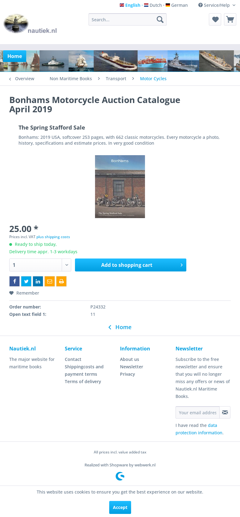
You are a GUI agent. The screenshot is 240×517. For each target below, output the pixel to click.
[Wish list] (215, 19)
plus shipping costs (53, 236)
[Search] (160, 19)
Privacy (127, 374)
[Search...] (128, 19)
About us (129, 359)
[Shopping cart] (230, 19)
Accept (120, 507)
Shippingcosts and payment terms (84, 370)
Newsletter (131, 367)
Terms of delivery (83, 381)
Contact (73, 359)
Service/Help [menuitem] (214, 5)
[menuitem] (128, 19)
